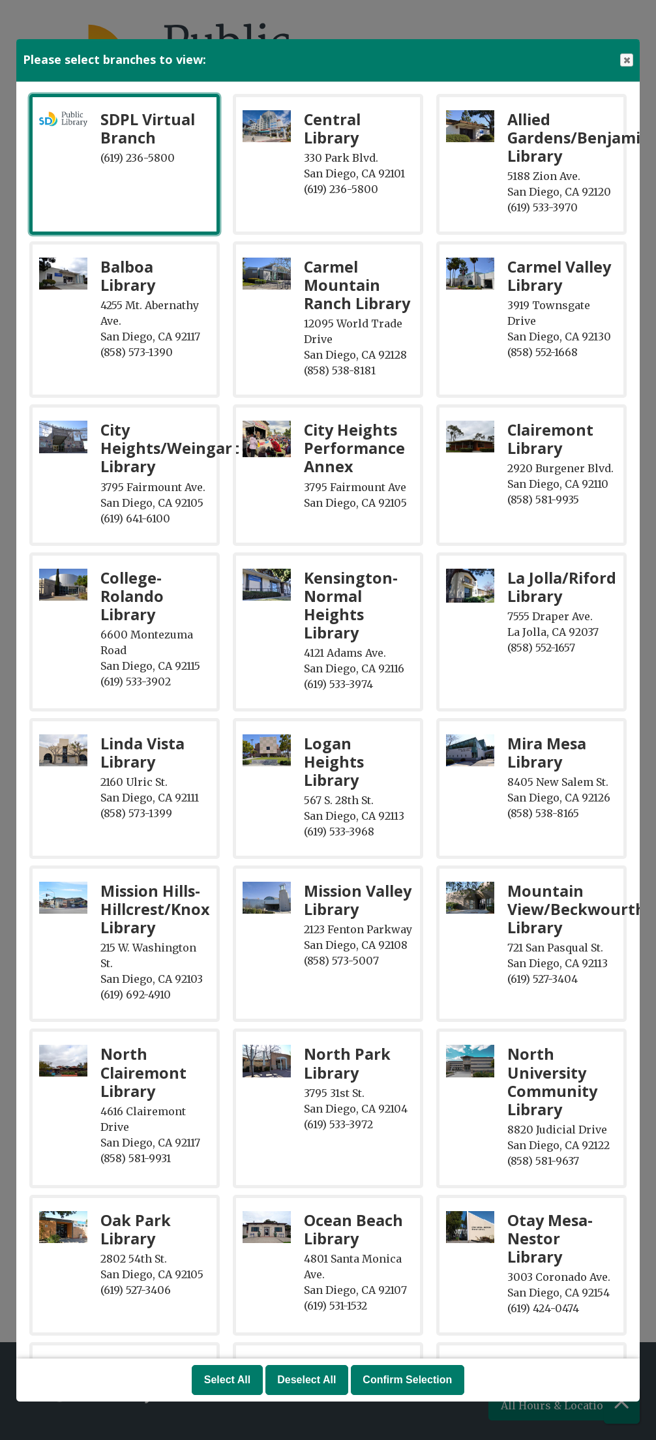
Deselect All (306, 1379)
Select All (227, 1379)
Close (626, 60)
